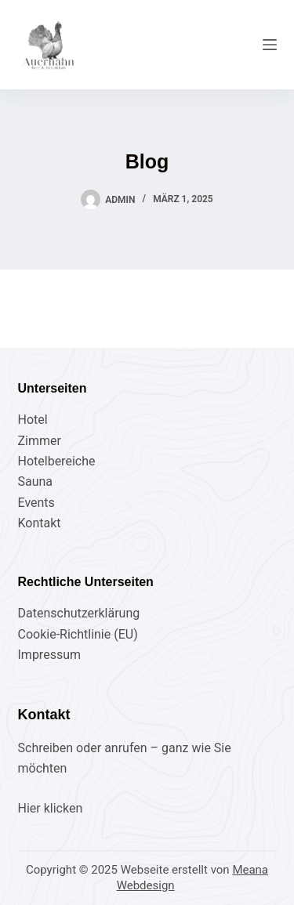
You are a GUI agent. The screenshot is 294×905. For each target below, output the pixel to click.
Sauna (35, 481)
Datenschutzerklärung (79, 613)
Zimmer (39, 440)
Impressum (50, 654)
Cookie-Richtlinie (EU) (78, 634)
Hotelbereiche (57, 461)
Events (36, 502)
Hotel (33, 419)
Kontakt (39, 523)
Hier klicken (50, 808)
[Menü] (270, 45)
